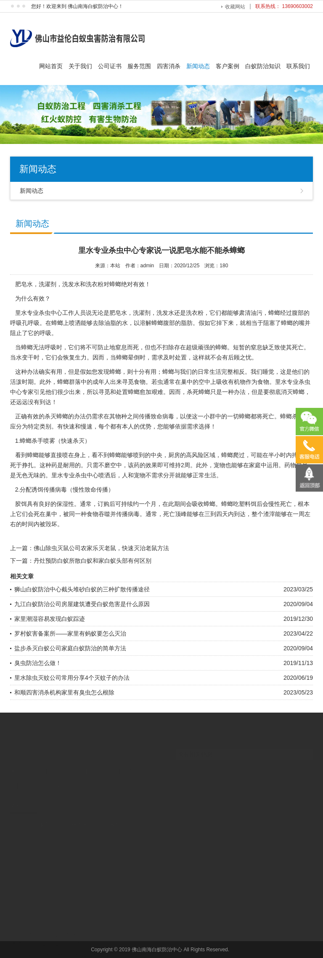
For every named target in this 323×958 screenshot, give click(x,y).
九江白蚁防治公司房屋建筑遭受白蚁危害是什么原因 (82, 604)
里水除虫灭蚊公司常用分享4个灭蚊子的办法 (72, 677)
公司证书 (110, 66)
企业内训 (142, 810)
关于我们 (80, 66)
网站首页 (51, 66)
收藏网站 (235, 7)
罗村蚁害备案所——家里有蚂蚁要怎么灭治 (70, 633)
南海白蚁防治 (109, 810)
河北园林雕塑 (71, 810)
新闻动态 (198, 66)
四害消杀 (168, 66)
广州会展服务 (32, 810)
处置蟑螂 (128, 392)
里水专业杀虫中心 (38, 312)
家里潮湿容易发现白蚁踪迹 (49, 618)
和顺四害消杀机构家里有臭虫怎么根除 (64, 692)
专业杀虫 (75, 475)
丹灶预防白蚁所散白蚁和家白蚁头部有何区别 (92, 560)
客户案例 (227, 66)
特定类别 (39, 426)
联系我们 (298, 66)
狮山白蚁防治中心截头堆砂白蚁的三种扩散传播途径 (82, 589)
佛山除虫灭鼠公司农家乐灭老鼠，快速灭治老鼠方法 (101, 548)
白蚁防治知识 (263, 66)
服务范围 (139, 66)
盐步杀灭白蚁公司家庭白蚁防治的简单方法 (70, 648)
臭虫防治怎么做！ (37, 663)
